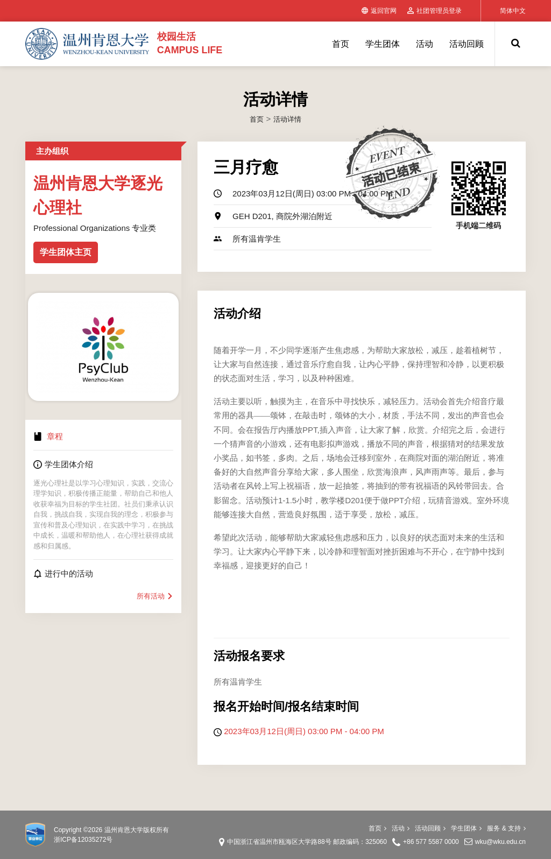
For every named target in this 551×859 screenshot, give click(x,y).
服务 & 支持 (506, 828)
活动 (424, 43)
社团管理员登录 (434, 11)
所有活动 (155, 596)
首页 (340, 43)
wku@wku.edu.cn (500, 842)
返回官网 (379, 11)
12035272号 (94, 839)
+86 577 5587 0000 (431, 842)
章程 (55, 436)
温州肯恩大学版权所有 (136, 830)
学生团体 (382, 43)
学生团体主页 (65, 252)
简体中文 (513, 11)
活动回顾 (466, 43)
